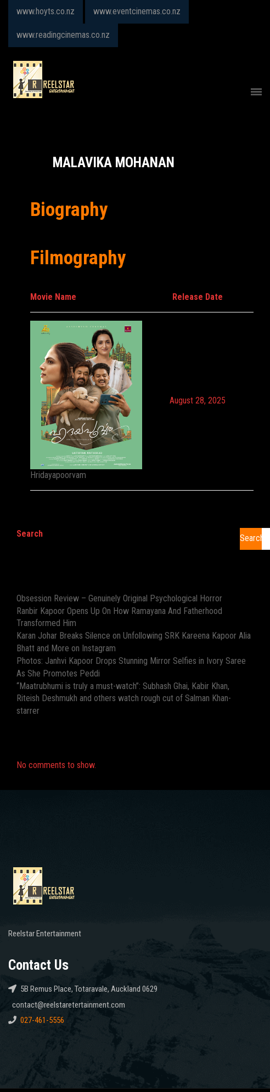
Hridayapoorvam (58, 475)
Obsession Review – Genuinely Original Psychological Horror (119, 598)
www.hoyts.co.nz (45, 11)
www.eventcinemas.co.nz (137, 11)
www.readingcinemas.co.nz (63, 35)
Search (29, 533)
